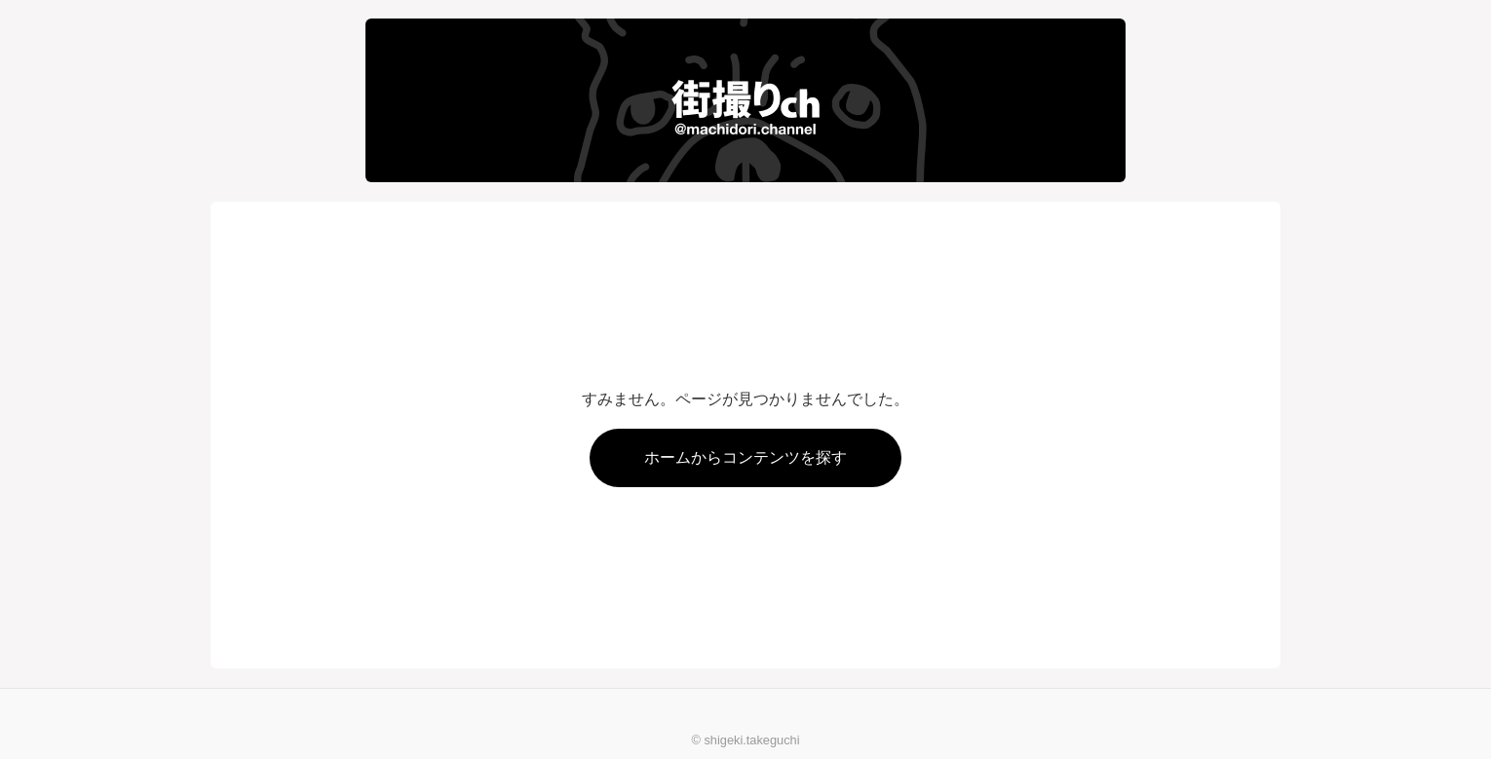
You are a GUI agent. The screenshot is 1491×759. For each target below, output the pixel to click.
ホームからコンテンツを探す (745, 457)
